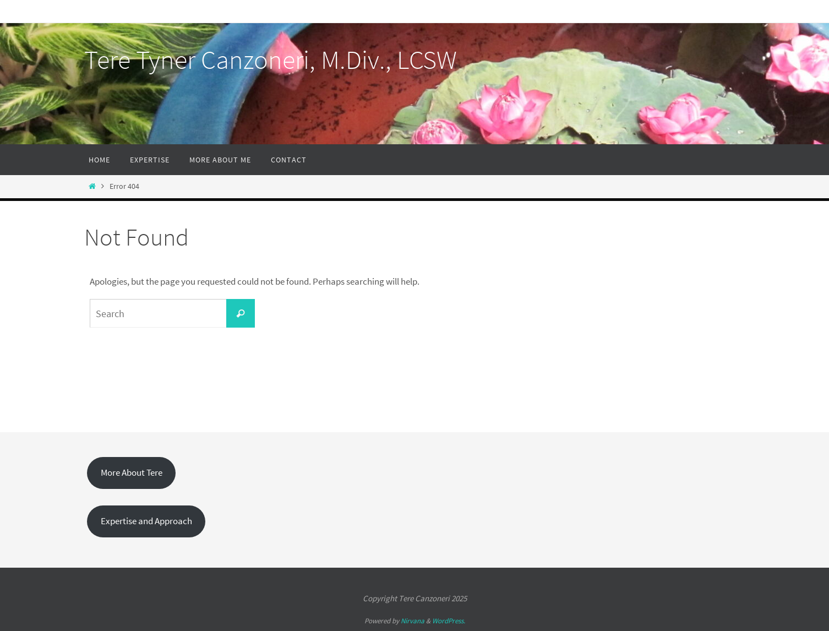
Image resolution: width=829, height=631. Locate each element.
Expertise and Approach (146, 521)
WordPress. (448, 620)
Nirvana (412, 620)
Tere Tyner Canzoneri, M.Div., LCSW (270, 59)
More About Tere (131, 472)
